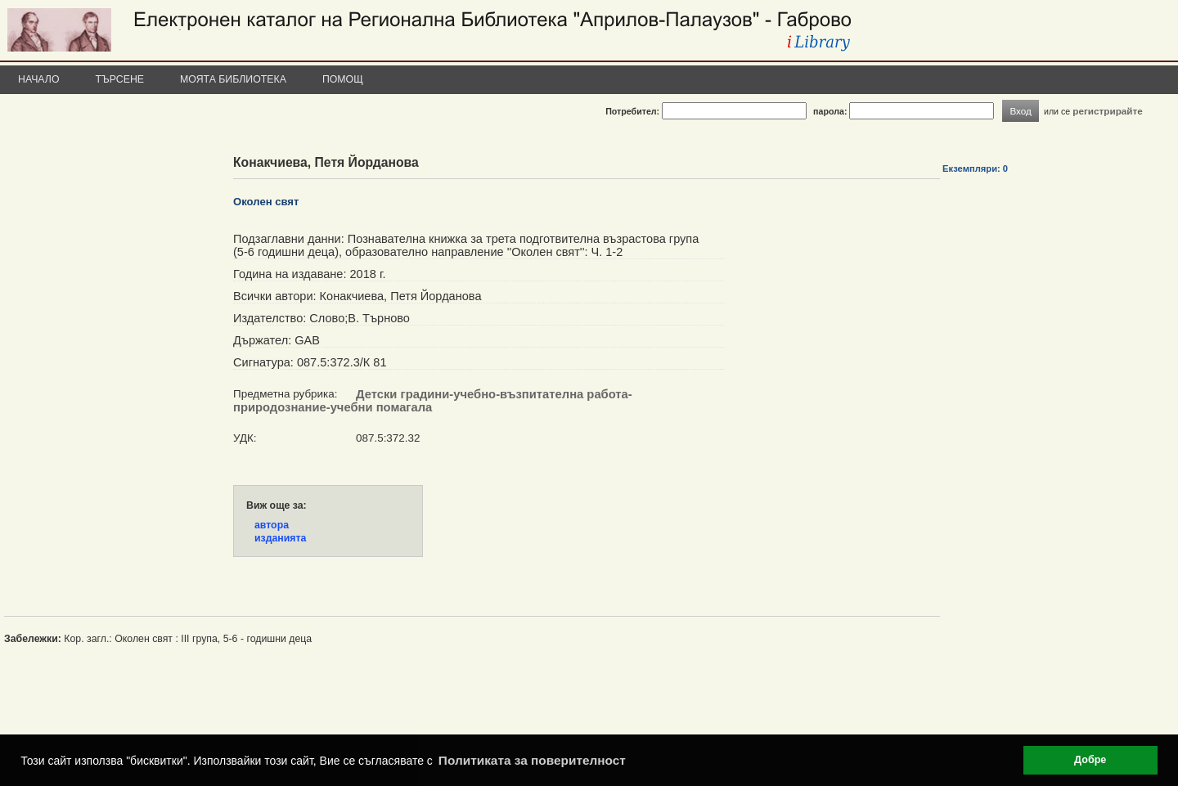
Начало (39, 79)
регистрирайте (1107, 111)
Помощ (342, 79)
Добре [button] (1090, 760)
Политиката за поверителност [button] (532, 760)
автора (271, 525)
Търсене (120, 79)
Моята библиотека (233, 79)
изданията (280, 538)
